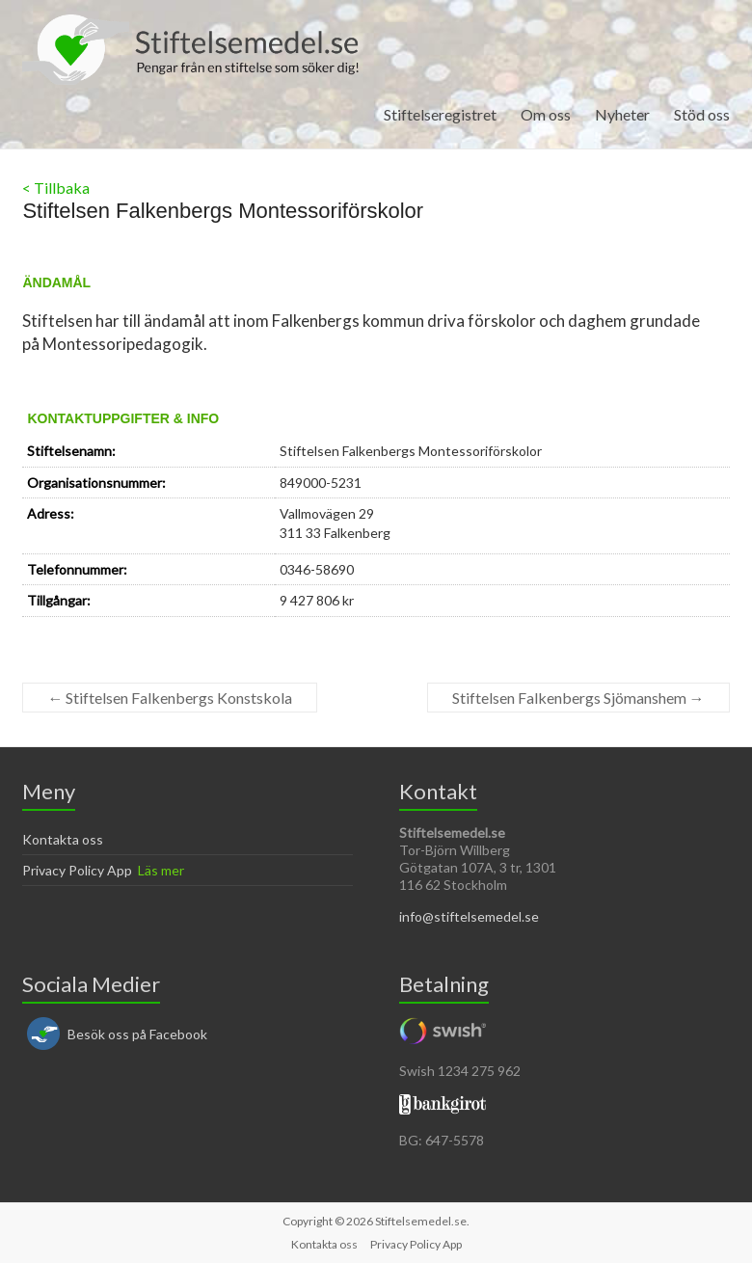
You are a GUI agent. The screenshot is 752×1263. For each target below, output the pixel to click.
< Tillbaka (56, 187)
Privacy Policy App (77, 870)
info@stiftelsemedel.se (469, 916)
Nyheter (622, 114)
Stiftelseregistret (440, 114)
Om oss (546, 114)
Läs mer (161, 870)
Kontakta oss (62, 839)
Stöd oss (702, 114)
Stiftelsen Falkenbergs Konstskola (169, 697)
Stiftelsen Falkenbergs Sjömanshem (578, 697)
